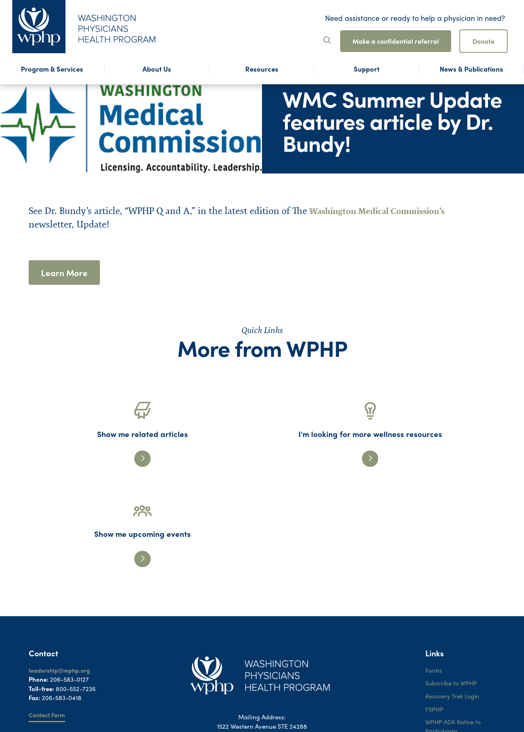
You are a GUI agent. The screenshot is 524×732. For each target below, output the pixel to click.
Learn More (65, 272)
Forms (434, 581)
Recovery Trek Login (453, 607)
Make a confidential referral (395, 41)
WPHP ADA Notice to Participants (454, 639)
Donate (483, 41)
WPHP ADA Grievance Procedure (456, 661)
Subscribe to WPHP (452, 594)
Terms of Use (443, 679)
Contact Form (48, 626)
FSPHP (434, 620)
